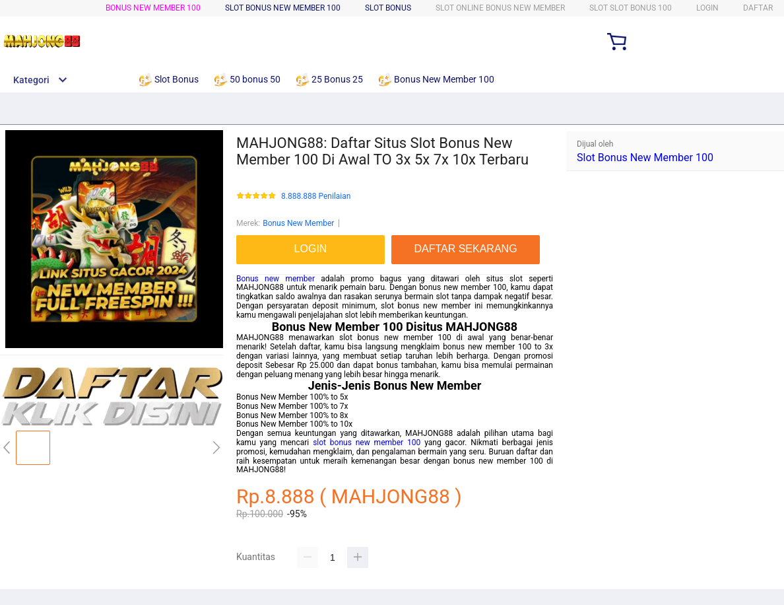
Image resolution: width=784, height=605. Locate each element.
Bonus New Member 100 (153, 8)
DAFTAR (758, 8)
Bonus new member (275, 278)
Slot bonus (388, 8)
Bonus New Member (298, 223)
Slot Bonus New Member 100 (645, 157)
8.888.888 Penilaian (315, 196)
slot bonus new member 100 (366, 442)
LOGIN (707, 8)
